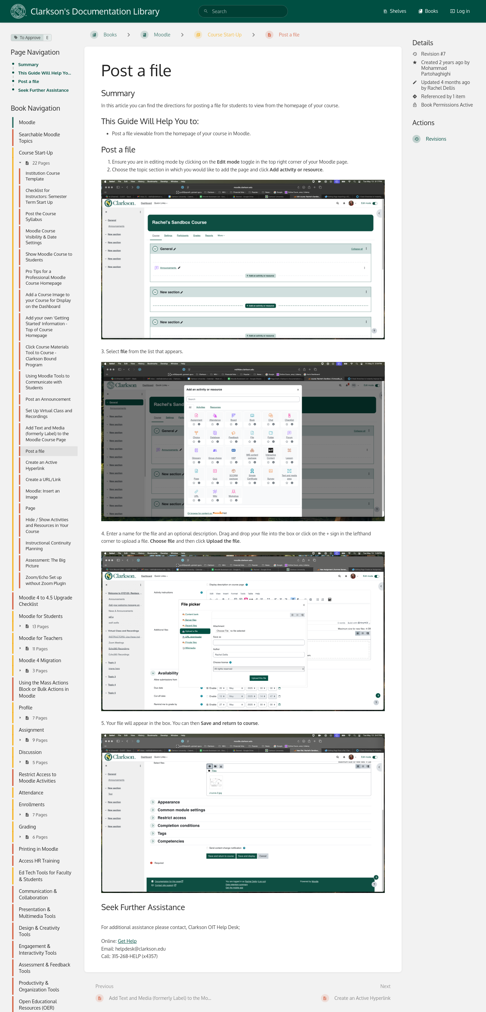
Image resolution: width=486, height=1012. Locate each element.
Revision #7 (429, 54)
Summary (28, 64)
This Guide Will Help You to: (46, 73)
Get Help (127, 941)
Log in (460, 11)
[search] (243, 11)
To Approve (27, 37)
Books (428, 11)
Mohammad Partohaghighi (436, 71)
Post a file (28, 81)
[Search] (206, 11)
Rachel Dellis (441, 88)
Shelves (394, 11)
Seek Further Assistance (43, 90)
